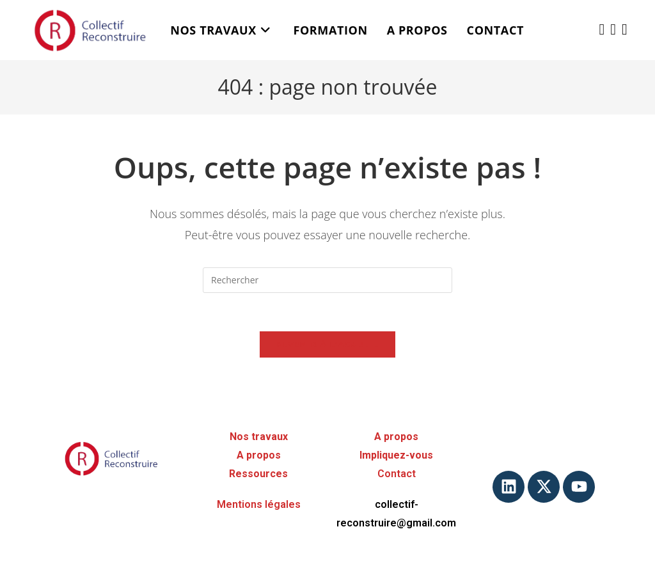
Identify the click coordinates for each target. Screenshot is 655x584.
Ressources (258, 474)
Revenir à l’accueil (327, 344)
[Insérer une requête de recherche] (327, 280)
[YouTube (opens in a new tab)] (624, 29)
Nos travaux (259, 436)
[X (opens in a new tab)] (602, 29)
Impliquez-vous (396, 455)
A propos (259, 455)
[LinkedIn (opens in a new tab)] (613, 29)
